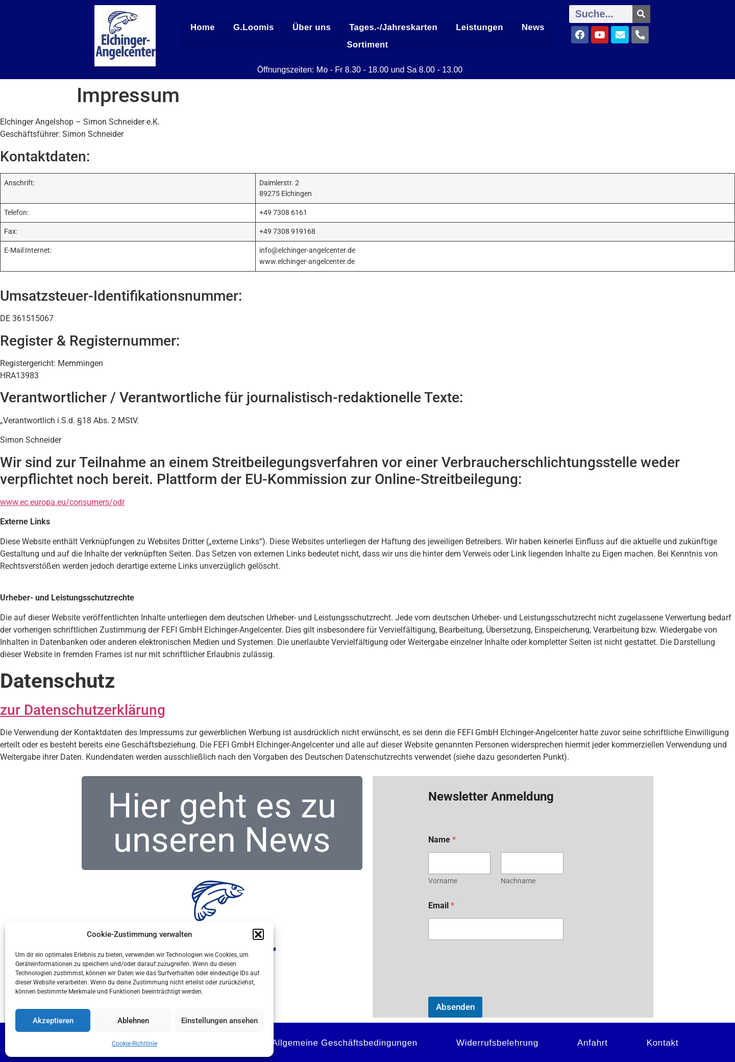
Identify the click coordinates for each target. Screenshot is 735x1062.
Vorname (442, 879)
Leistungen (478, 27)
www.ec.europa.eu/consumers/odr (62, 501)
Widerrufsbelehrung (497, 1041)
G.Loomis (256, 27)
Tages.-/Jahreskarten (393, 27)
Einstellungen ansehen (219, 1020)
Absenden (455, 1005)
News (532, 27)
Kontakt (663, 1041)
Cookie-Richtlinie (134, 1043)
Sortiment (368, 44)
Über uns (313, 27)
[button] (258, 934)
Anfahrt (592, 1041)
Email (441, 904)
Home (203, 27)
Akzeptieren (53, 1020)
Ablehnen (133, 1020)
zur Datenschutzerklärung (82, 708)
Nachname (518, 879)
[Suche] (641, 14)
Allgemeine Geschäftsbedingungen (345, 1041)
